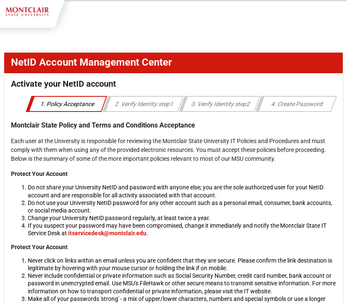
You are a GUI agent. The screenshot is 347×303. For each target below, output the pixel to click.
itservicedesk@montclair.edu (107, 233)
